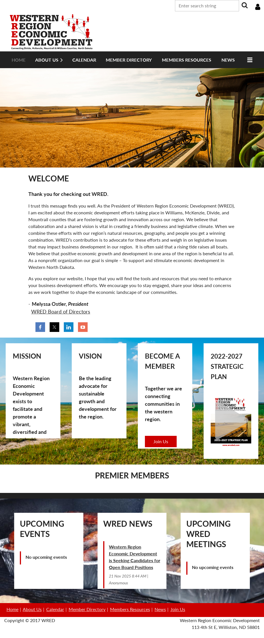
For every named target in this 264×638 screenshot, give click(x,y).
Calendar (55, 609)
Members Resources (130, 609)
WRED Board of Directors (60, 311)
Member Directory (87, 609)
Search (244, 5)
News (160, 609)
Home (12, 609)
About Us (32, 609)
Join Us (160, 441)
